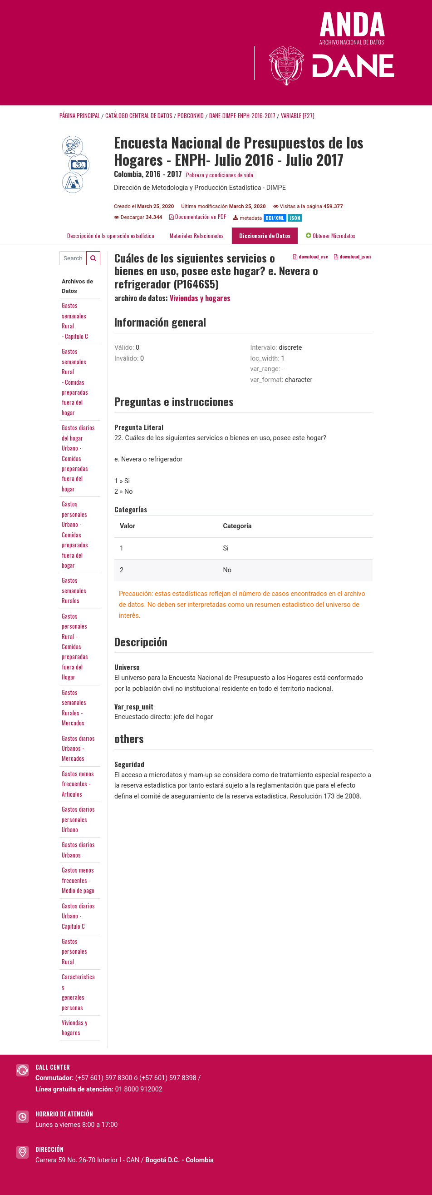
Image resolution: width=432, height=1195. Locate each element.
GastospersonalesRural (74, 951)
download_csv (310, 256)
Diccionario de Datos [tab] (264, 235)
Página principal (79, 115)
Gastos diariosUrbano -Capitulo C (78, 916)
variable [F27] (297, 115)
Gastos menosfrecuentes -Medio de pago (78, 880)
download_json (352, 256)
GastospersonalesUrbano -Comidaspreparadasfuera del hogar (75, 534)
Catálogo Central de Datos (138, 115)
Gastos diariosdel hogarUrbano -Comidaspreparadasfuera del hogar (78, 458)
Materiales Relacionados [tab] (197, 235)
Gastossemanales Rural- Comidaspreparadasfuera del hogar (75, 382)
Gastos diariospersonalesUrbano (78, 819)
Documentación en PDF (197, 216)
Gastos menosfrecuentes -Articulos (78, 783)
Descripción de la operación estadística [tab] (110, 235)
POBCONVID (190, 115)
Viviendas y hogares (200, 298)
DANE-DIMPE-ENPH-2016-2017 (242, 115)
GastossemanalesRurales (74, 590)
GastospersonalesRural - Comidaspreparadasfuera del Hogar (75, 646)
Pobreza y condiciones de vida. (220, 175)
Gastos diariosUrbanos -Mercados (78, 748)
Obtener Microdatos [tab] (330, 235)
